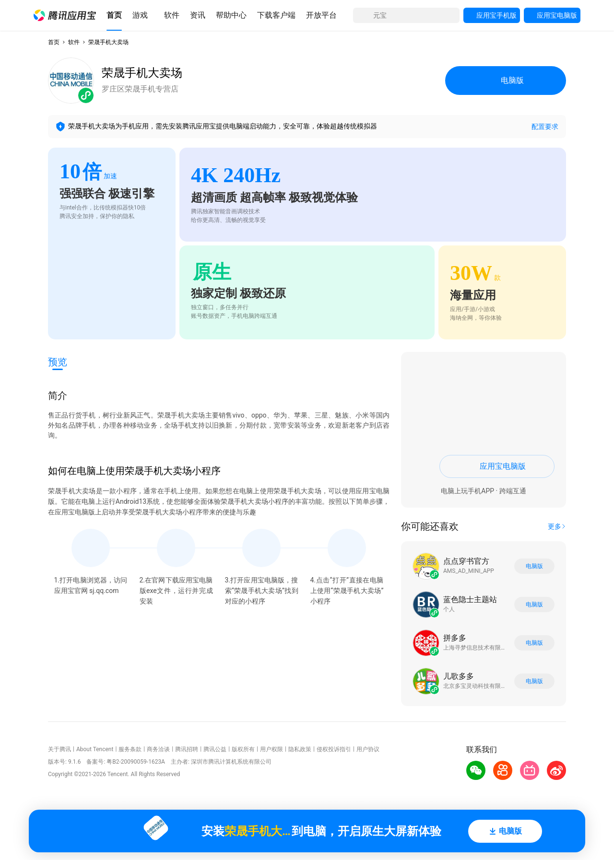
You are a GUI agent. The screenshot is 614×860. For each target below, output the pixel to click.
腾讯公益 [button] (214, 749)
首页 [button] (53, 42)
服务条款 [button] (130, 749)
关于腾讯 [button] (59, 749)
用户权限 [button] (271, 749)
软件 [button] (74, 42)
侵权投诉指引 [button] (334, 749)
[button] (65, 15)
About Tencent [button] (94, 749)
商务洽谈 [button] (158, 749)
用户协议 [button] (367, 749)
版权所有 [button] (243, 749)
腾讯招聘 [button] (186, 749)
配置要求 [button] (544, 126)
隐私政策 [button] (299, 749)
